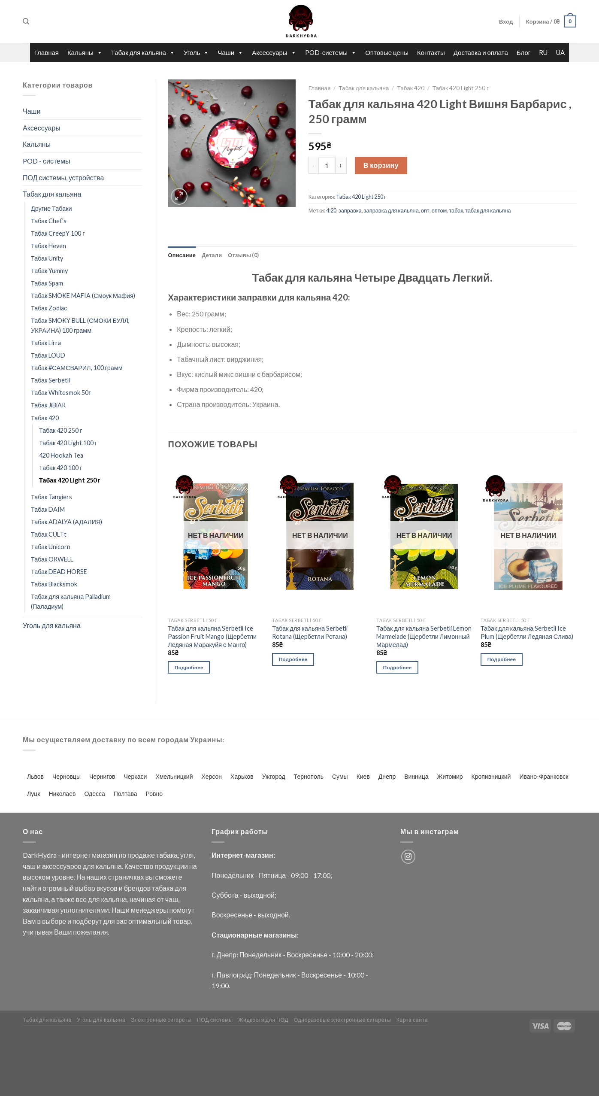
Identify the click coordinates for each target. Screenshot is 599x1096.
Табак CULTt (49, 534)
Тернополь (309, 776)
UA (560, 52)
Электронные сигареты (161, 1020)
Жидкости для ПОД (263, 1020)
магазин (104, 855)
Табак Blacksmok (54, 584)
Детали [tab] (212, 255)
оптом (439, 210)
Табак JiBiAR (48, 405)
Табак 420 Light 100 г (68, 442)
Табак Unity (47, 258)
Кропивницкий (491, 776)
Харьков (242, 776)
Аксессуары (274, 52)
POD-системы (331, 52)
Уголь (196, 52)
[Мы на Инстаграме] (408, 857)
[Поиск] (26, 21)
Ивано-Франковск (543, 776)
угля (187, 855)
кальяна (108, 866)
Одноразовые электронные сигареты (342, 1020)
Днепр (387, 776)
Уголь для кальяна (52, 625)
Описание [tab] (182, 255)
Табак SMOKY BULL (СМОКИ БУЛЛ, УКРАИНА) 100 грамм (80, 325)
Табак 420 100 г (60, 467)
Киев (363, 776)
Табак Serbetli (50, 380)
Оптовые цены (386, 52)
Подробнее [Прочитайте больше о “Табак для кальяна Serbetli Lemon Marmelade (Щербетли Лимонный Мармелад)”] (397, 667)
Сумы (340, 776)
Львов (35, 776)
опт (425, 210)
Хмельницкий (174, 776)
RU (543, 52)
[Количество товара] (327, 165)
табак (456, 210)
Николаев (62, 793)
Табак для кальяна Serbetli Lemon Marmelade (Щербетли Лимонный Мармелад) (424, 636)
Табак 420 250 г (60, 430)
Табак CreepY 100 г (58, 233)
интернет (76, 855)
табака (167, 855)
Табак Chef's (49, 221)
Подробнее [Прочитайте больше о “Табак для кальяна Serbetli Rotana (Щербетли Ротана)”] (293, 659)
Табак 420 (45, 418)
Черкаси (135, 776)
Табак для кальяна (143, 52)
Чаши (230, 52)
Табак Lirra (46, 342)
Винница (416, 776)
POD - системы (46, 161)
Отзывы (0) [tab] (243, 255)
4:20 (331, 210)
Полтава (125, 793)
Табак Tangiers (51, 497)
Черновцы (66, 776)
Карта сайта (412, 1020)
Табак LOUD (48, 355)
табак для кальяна (488, 210)
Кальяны (85, 52)
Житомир (450, 776)
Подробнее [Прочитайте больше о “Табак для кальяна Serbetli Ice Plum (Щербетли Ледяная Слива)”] (501, 659)
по (122, 855)
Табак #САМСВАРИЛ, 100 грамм (77, 367)
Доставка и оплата (481, 52)
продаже (141, 855)
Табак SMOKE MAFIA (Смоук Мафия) (83, 295)
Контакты (431, 52)
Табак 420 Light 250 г (69, 480)
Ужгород (273, 776)
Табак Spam (47, 283)
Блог (523, 52)
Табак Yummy (49, 270)
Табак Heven (48, 245)
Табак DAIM (48, 509)
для (88, 866)
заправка (350, 210)
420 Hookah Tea (61, 455)
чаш (29, 866)
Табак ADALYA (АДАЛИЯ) (66, 521)
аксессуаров (62, 866)
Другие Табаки (51, 208)
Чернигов (102, 776)
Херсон (211, 776)
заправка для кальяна (391, 210)
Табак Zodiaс (49, 308)
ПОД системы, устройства (63, 177)
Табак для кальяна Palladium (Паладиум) (71, 601)
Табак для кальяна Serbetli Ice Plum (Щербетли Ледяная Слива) (527, 632)
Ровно (154, 793)
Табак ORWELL (52, 559)
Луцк (33, 793)
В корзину (381, 165)
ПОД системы (215, 1020)
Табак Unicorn (50, 546)
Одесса (94, 793)
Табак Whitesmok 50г (61, 392)
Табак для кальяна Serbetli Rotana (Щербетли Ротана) (310, 632)
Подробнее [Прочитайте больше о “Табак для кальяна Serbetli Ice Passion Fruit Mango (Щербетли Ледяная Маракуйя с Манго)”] (189, 667)
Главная (46, 52)
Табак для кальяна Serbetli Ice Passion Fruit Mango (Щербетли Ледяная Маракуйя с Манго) (212, 636)
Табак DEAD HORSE (59, 571)
